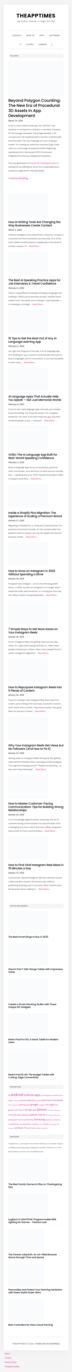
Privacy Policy (10, 1362)
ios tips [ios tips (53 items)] (28, 1109)
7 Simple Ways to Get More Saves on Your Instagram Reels (33, 630)
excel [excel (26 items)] (38, 1100)
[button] (51, 44)
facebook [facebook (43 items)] (58, 1100)
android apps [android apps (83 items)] (32, 1095)
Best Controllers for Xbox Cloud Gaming (30, 1324)
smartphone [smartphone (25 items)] (56, 1120)
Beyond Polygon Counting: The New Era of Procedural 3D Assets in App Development (35, 108)
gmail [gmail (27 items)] (28, 1105)
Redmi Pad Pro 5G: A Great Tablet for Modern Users (33, 1041)
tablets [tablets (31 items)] (46, 1124)
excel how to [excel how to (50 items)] (47, 1100)
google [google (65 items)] (34, 1104)
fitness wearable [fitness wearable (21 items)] (13, 1105)
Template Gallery (12, 1366)
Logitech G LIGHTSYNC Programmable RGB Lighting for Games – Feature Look (32, 1221)
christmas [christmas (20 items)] (16, 1100)
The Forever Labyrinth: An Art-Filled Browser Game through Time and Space (32, 1256)
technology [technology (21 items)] (52, 1124)
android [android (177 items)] (17, 1094)
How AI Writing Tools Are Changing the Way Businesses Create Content (34, 223)
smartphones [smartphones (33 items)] (13, 1124)
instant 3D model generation (43, 163)
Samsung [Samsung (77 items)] (39, 1119)
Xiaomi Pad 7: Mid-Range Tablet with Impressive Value (35, 970)
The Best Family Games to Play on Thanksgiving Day (35, 1185)
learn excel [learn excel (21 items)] (56, 1110)
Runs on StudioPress (48, 1343)
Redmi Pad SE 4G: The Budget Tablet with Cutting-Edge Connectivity (31, 1076)
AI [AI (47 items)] (9, 1095)
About (7, 1353)
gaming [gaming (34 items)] (22, 1104)
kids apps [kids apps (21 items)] (50, 1110)
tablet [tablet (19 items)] (41, 1124)
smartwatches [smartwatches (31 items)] (25, 1124)
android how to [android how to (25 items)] (57, 1095)
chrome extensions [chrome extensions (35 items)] (27, 1100)
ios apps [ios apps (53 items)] (50, 1104)
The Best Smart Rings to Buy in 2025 (28, 936)
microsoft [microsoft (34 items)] (12, 1115)
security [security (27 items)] (48, 1120)
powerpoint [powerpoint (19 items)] (56, 1115)
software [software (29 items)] (35, 1124)
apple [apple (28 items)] (10, 1100)
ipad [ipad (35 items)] (34, 1110)
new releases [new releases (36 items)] (22, 1114)
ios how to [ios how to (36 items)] (19, 1110)
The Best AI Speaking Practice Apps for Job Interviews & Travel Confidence (34, 281)
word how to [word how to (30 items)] (32, 1128)
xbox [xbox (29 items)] (39, 1128)
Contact (8, 1357)
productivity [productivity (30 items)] (28, 1120)
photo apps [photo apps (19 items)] (49, 1115)
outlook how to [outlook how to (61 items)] (37, 1114)
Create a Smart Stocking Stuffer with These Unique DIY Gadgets (32, 1006)
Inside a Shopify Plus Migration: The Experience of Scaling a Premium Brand (35, 514)
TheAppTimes (36, 15)
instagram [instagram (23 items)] (42, 1105)
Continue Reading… (19, 178)
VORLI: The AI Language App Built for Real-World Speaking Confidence (32, 456)
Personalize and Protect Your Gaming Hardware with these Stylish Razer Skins (35, 1291)
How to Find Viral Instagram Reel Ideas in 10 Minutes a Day (36, 866)
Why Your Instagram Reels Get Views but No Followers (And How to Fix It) (36, 747)
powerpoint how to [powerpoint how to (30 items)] (15, 1120)
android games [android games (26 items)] (46, 1095)
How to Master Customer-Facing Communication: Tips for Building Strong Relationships (35, 806)
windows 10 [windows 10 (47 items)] (20, 1127)
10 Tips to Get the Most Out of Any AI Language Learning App (32, 340)
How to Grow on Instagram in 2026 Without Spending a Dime (31, 572)
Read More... (35, 246)
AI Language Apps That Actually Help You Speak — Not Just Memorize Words (34, 398)
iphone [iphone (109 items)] (41, 1109)
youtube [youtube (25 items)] (44, 1128)
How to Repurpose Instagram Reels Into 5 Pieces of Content (35, 688)
